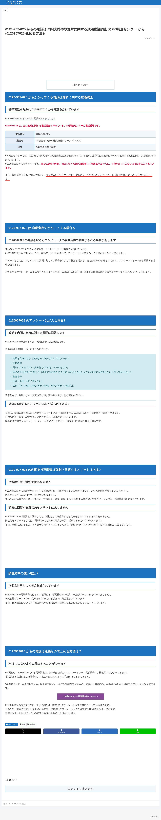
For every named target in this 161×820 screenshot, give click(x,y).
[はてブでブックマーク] (100, 731)
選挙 (22, 724)
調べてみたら (11, 724)
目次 (75, 84)
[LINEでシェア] (138, 731)
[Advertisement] (80, 18)
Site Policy (154, 816)
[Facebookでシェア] (61, 731)
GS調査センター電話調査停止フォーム (80, 696)
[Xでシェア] (23, 731)
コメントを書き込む (80, 788)
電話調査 (31, 724)
